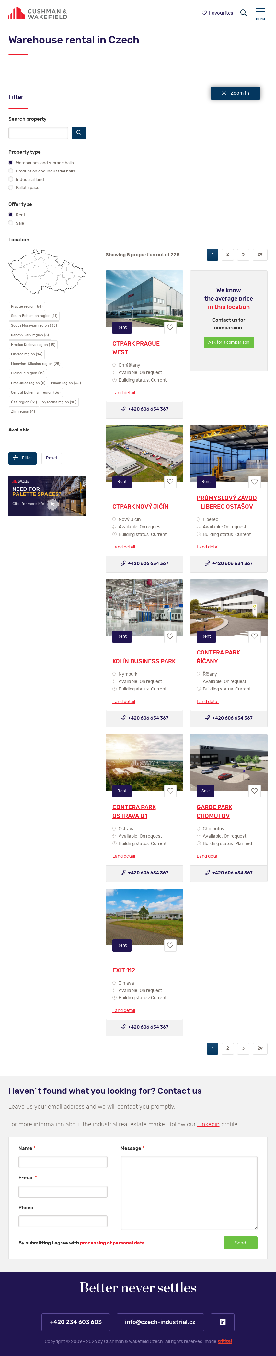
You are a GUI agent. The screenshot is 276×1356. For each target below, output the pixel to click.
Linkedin (208, 1124)
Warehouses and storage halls (41, 162)
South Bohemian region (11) (34, 316)
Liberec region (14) (26, 354)
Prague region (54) (27, 306)
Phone (25, 1207)
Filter (22, 457)
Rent (16, 214)
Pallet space (23, 187)
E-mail (27, 1177)
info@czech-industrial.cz (160, 1322)
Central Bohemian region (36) (36, 392)
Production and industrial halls (41, 170)
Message (132, 1148)
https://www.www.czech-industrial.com (37, 12)
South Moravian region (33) (34, 325)
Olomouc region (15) (28, 373)
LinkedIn (222, 1322)
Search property (27, 119)
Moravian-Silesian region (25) (36, 364)
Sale (16, 223)
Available (19, 430)
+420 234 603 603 (76, 1322)
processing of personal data (112, 1243)
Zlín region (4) (23, 411)
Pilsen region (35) (66, 383)
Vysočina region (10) (59, 402)
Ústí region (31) (24, 402)
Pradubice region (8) (28, 383)
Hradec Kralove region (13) (33, 345)
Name (27, 1148)
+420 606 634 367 (144, 409)
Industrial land (26, 179)
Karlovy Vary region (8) (30, 335)
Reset (51, 458)
